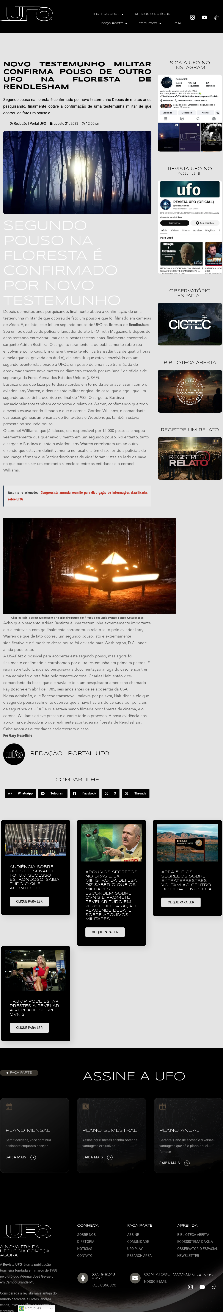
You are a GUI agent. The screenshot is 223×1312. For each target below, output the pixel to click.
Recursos (149, 23)
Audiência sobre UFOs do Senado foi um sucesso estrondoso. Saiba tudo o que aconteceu (35, 877)
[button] (108, 14)
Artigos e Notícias (152, 14)
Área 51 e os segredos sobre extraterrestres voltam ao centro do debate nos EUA (186, 880)
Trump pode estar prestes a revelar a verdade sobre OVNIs (34, 1007)
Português (30, 1308)
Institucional (108, 14)
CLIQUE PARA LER (29, 901)
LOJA (177, 23)
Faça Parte (114, 23)
